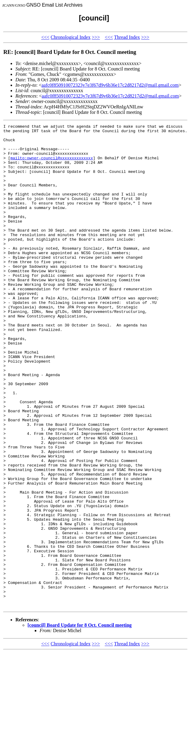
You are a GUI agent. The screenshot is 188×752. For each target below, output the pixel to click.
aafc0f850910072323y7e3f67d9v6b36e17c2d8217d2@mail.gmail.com (110, 85)
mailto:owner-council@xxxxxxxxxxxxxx (51, 165)
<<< (45, 37)
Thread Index (127, 37)
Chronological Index (70, 37)
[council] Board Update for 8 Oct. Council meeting (80, 721)
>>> (96, 37)
